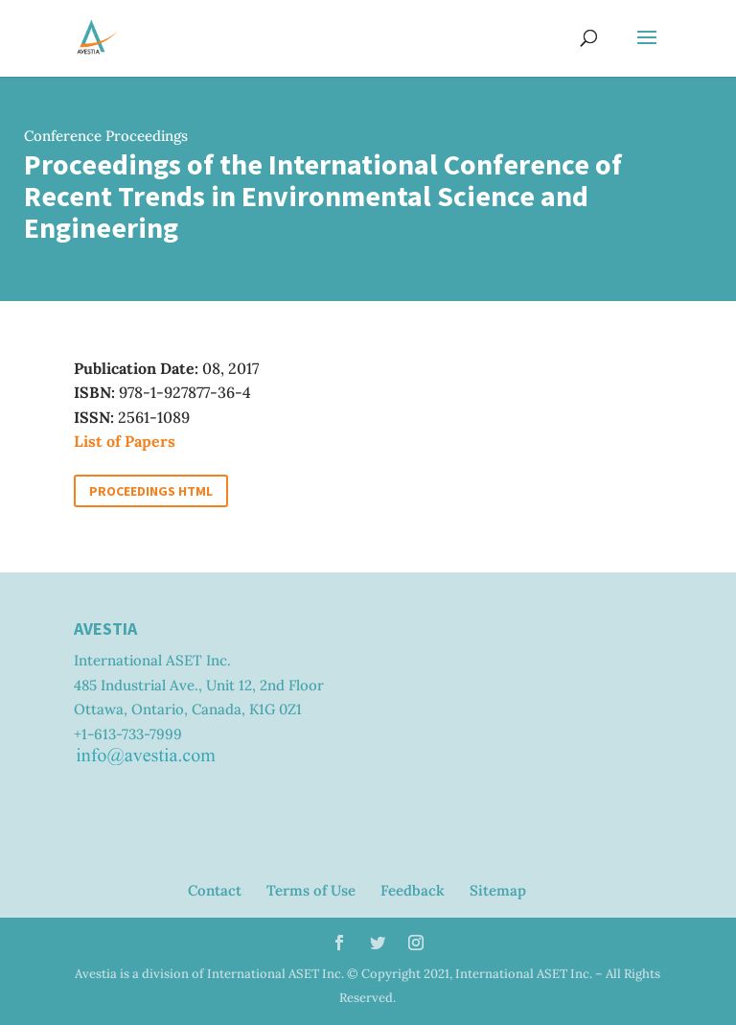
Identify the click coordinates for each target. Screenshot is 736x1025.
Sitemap (498, 890)
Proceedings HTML (151, 491)
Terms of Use (311, 890)
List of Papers (124, 441)
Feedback (412, 890)
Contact (215, 890)
